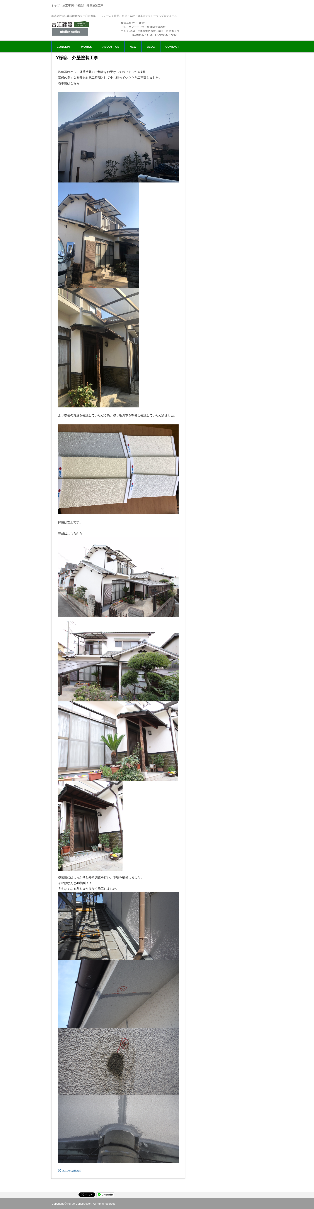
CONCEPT (64, 46)
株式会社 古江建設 (71, 28)
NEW (133, 46)
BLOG (151, 46)
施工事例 (68, 5)
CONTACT (172, 46)
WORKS (86, 46)
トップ (55, 5)
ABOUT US (110, 46)
